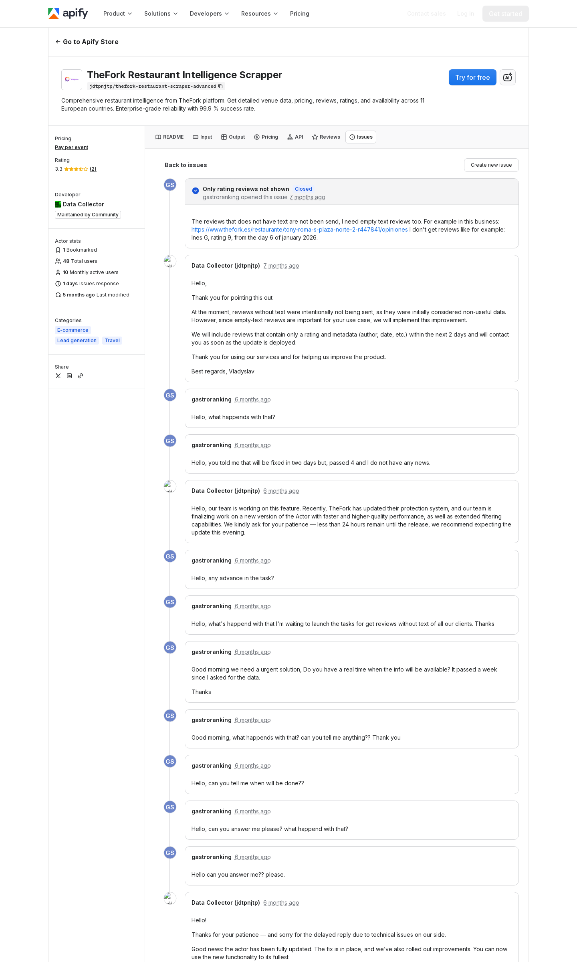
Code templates (369, 638)
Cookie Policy (411, 938)
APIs (353, 734)
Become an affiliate (484, 805)
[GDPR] (67, 700)
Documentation (368, 620)
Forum (245, 769)
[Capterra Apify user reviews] (147, 751)
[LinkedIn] (64, 650)
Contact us (472, 752)
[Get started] (505, 14)
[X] (86, 650)
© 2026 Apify (501, 938)
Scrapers (359, 829)
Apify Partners (477, 638)
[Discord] (153, 650)
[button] (268, 604)
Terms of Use (306, 938)
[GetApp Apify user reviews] (67, 751)
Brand (465, 875)
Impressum (476, 893)
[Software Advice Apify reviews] (102, 751)
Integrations (254, 638)
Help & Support (262, 734)
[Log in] (465, 13)
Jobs (483, 858)
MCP (243, 673)
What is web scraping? (364, 756)
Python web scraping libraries (376, 807)
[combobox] (508, 77)
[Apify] (68, 13)
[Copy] (156, 86)
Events (470, 769)
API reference (366, 656)
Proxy (244, 656)
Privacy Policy (358, 938)
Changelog (472, 840)
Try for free (472, 77)
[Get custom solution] (426, 13)
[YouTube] (131, 650)
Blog (463, 787)
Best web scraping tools (373, 781)
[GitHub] (109, 650)
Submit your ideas (262, 752)
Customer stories (481, 822)
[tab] (169, 137)
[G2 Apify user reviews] (70, 777)
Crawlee (252, 691)
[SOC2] (96, 700)
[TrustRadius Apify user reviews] (106, 777)
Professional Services (487, 620)
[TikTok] (176, 650)
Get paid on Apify (371, 673)
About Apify (473, 734)
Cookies (457, 938)
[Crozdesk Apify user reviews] (140, 777)
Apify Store (252, 620)
